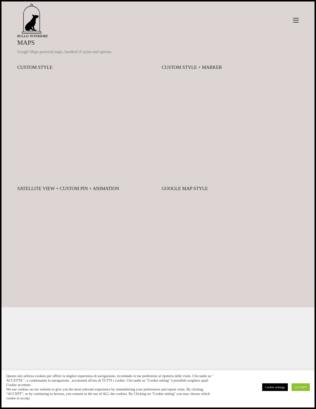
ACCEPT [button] (301, 387)
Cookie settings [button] (275, 387)
